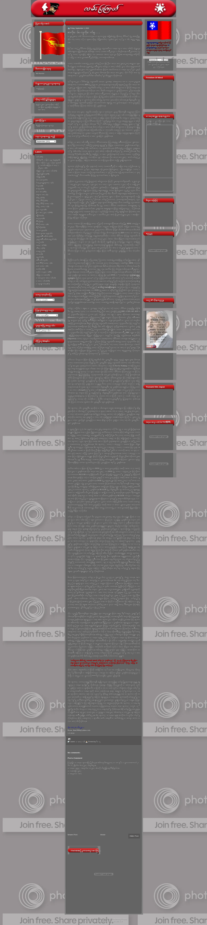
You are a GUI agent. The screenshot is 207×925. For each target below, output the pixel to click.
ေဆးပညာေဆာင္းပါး (44, 278)
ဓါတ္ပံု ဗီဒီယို (40, 201)
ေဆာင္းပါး (40, 281)
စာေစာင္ (39, 192)
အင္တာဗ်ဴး (38, 257)
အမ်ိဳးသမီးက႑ (40, 260)
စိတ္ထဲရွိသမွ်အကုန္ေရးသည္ (45, 126)
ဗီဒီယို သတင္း (41, 224)
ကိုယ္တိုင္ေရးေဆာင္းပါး (44, 171)
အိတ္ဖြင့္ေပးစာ (41, 275)
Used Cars (119, 921)
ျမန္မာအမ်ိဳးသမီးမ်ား (42, 236)
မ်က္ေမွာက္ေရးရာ (43, 233)
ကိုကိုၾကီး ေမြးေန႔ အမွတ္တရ (47, 160)
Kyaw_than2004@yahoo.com (79, 730)
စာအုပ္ (38, 189)
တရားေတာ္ (41, 195)
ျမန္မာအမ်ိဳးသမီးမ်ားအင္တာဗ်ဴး (45, 239)
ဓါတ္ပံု (38, 198)
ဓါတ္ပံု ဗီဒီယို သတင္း (43, 204)
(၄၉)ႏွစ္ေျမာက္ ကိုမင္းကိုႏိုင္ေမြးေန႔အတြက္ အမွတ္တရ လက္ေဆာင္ (48, 107)
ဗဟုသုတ (39, 218)
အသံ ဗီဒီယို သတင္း (43, 263)
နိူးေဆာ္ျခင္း (42, 212)
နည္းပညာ (40, 210)
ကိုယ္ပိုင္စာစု (39, 177)
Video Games (88, 921)
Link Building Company (119, 919)
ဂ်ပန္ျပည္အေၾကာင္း (43, 183)
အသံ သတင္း (41, 266)
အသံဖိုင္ (38, 269)
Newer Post (72, 835)
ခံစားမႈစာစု (40, 180)
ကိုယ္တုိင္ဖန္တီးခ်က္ (41, 174)
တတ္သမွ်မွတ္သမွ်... (40, 89)
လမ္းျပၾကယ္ (97, 919)
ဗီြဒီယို (38, 227)
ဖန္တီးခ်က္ (38, 216)
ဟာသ (38, 254)
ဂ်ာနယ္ (38, 186)
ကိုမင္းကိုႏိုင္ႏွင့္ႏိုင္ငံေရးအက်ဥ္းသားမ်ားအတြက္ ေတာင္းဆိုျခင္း (48, 165)
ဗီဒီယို (38, 221)
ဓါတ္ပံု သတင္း (41, 207)
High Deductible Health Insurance (104, 921)
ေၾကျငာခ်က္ (41, 284)
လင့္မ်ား (38, 242)
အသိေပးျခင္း (42, 272)
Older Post (134, 836)
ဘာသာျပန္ (40, 230)
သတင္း (39, 245)
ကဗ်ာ (37, 157)
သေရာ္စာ (39, 251)
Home (102, 835)
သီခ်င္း (38, 248)
